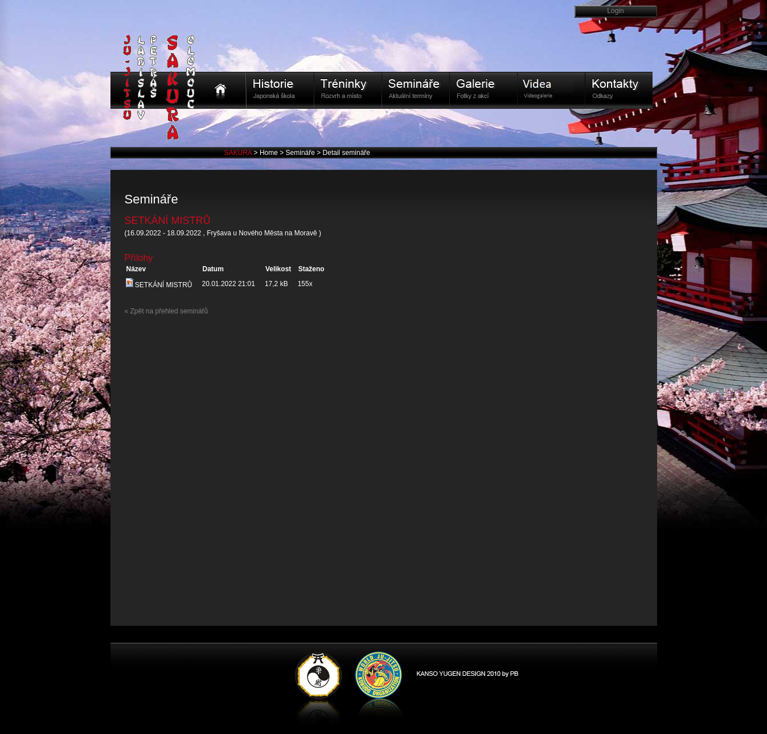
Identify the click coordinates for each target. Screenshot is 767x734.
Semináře (301, 153)
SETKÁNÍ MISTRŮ (159, 285)
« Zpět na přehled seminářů (166, 311)
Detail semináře (346, 153)
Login (615, 11)
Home (270, 153)
